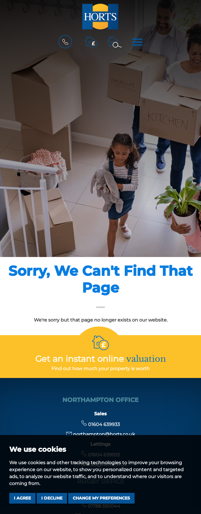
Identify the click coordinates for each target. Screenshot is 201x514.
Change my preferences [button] (101, 498)
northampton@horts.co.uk (100, 434)
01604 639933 (100, 424)
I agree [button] (22, 498)
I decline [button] (51, 498)
